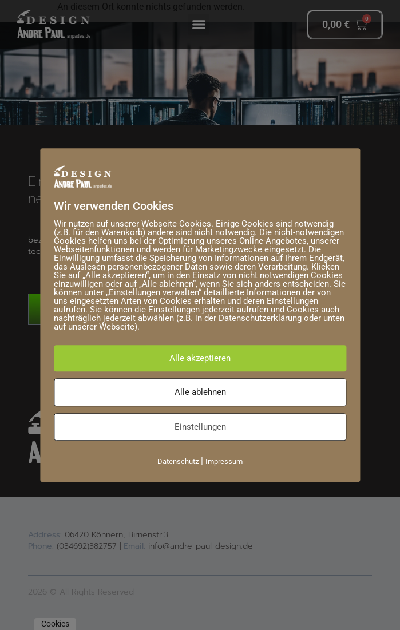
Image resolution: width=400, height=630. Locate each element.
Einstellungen (200, 427)
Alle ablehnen (200, 392)
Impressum (224, 461)
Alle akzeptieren (200, 358)
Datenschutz (178, 461)
